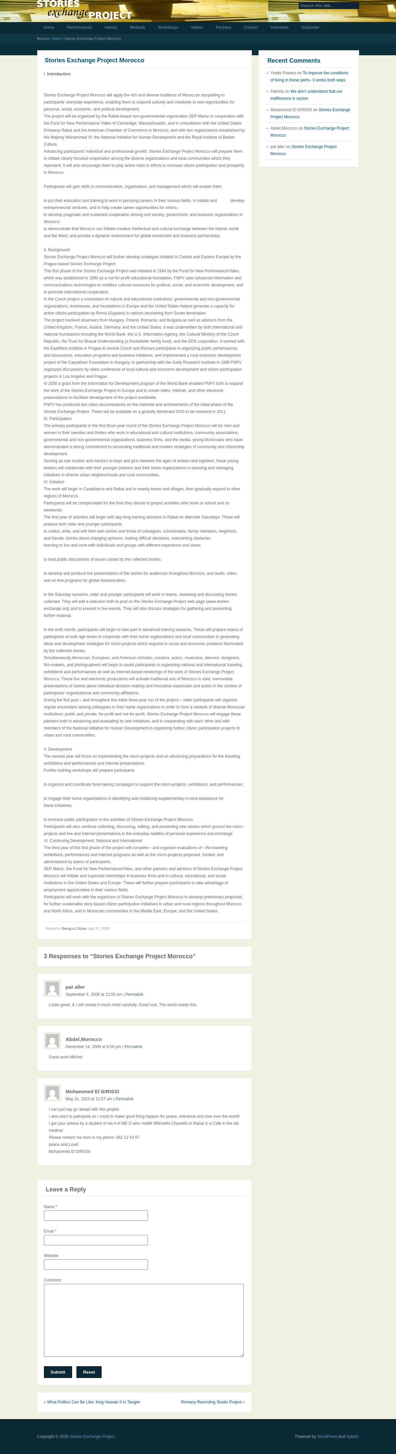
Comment (52, 1280)
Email (50, 1231)
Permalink (134, 994)
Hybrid (352, 1436)
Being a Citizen (74, 928)
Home (49, 27)
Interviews (280, 27)
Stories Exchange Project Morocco (95, 60)
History (111, 27)
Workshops (168, 27)
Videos (197, 27)
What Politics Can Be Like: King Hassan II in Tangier (93, 1402)
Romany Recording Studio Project (211, 1402)
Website (51, 1255)
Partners (223, 27)
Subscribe (310, 27)
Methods (138, 27)
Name (50, 1206)
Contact (251, 27)
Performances (79, 27)
